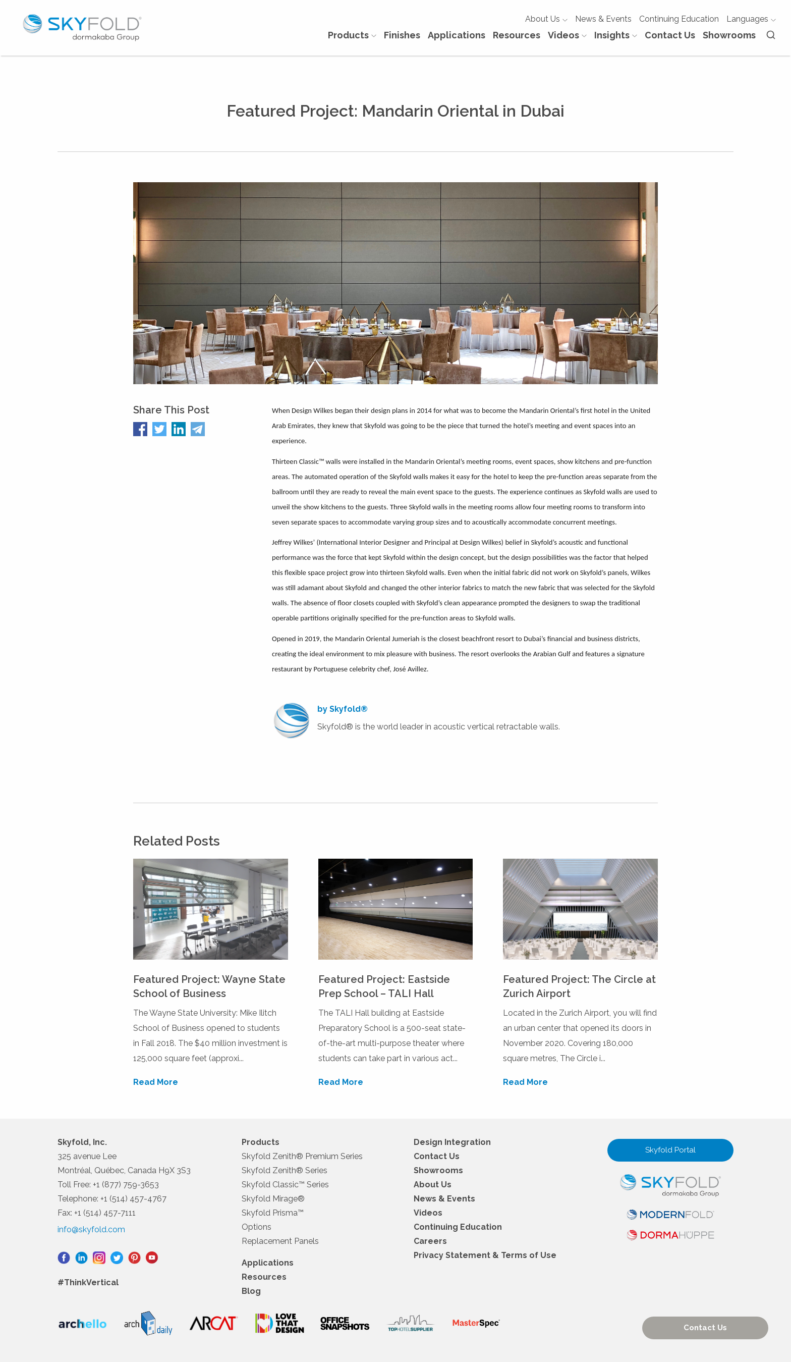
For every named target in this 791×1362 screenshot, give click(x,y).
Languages (751, 19)
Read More (155, 1082)
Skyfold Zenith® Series (284, 1170)
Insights (615, 35)
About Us (546, 19)
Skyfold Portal (670, 1150)
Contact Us (670, 35)
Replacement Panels (280, 1241)
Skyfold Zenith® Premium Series (302, 1156)
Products (352, 35)
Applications (456, 35)
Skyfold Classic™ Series (285, 1184)
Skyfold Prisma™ (273, 1213)
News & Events (603, 19)
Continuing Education (679, 19)
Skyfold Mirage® (273, 1198)
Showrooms (729, 35)
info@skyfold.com (91, 1229)
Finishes (402, 35)
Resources (516, 35)
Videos (567, 35)
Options (256, 1227)
